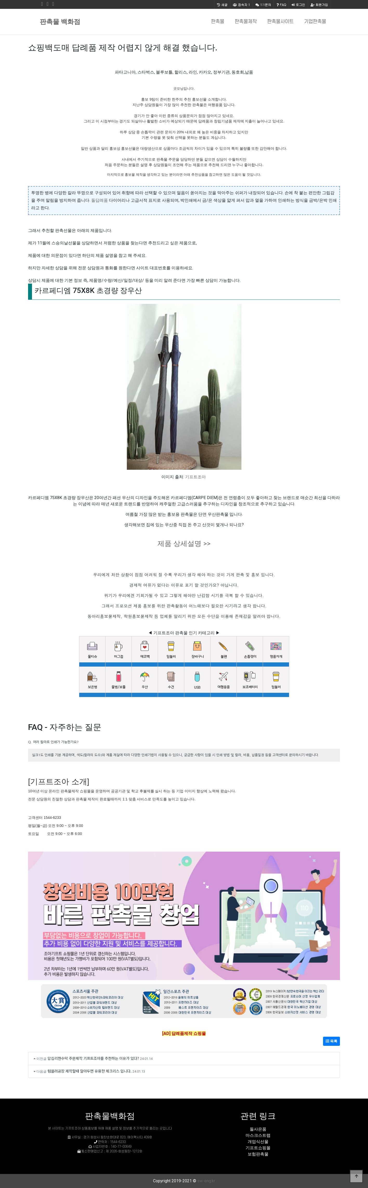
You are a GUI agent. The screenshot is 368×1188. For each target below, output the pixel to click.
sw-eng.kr (206, 1180)
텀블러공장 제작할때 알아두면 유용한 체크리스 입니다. (90, 1071)
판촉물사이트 (280, 21)
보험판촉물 (258, 1154)
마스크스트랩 (258, 1135)
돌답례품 (99, 200)
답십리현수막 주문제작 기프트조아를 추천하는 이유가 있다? (93, 1058)
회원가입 (319, 4)
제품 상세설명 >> (184, 543)
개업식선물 (258, 1141)
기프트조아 (195, 476)
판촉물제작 (246, 21)
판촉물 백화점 (60, 21)
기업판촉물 (315, 21)
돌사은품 (258, 1129)
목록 (331, 1041)
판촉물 (217, 21)
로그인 (298, 4)
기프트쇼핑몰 (258, 1147)
